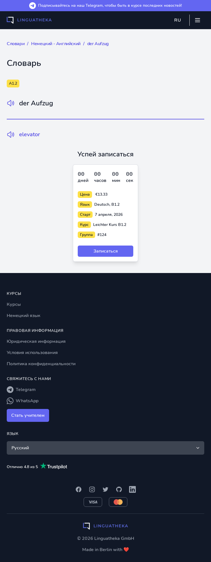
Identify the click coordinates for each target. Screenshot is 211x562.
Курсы (14, 304)
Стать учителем (28, 415)
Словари (15, 44)
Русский (106, 448)
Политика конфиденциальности (41, 364)
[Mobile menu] (197, 20)
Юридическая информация (36, 341)
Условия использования (32, 353)
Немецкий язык (23, 316)
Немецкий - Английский (56, 44)
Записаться (105, 251)
